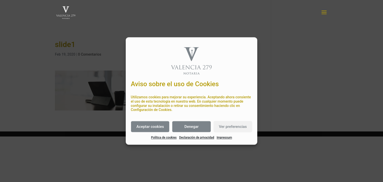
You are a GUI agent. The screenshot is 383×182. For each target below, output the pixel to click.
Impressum (224, 138)
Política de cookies (164, 138)
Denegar (191, 126)
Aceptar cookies (150, 126)
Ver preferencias (233, 126)
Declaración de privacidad (196, 138)
